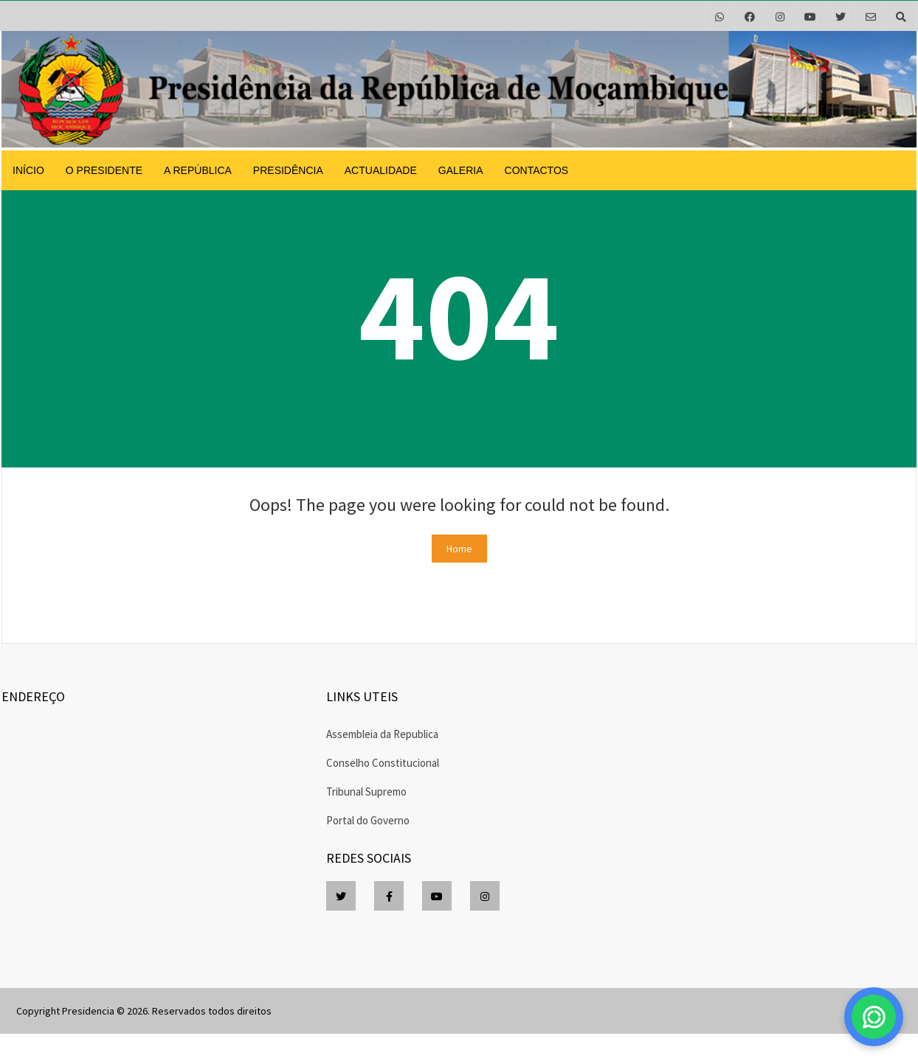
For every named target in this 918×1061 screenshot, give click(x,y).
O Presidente (104, 170)
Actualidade (381, 170)
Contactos (537, 170)
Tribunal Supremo (366, 792)
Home (459, 548)
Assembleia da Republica (382, 734)
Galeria (460, 170)
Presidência (288, 170)
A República (198, 170)
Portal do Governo (368, 820)
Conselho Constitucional (382, 763)
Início (28, 170)
